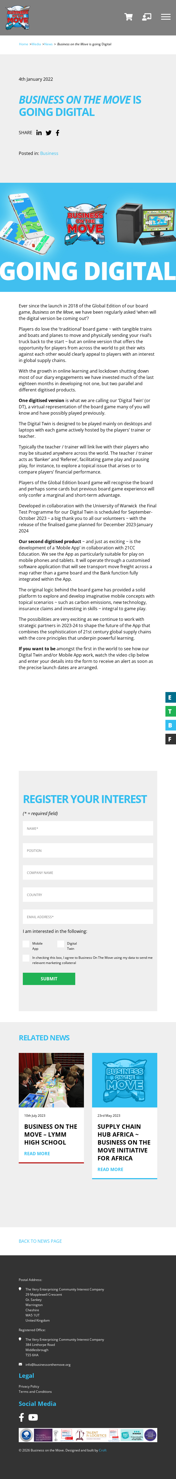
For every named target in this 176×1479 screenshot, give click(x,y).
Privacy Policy (29, 1386)
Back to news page (40, 1241)
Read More (37, 1154)
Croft (102, 1450)
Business (49, 153)
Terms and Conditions (35, 1391)
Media (36, 44)
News (48, 44)
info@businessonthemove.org (48, 1364)
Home (23, 44)
